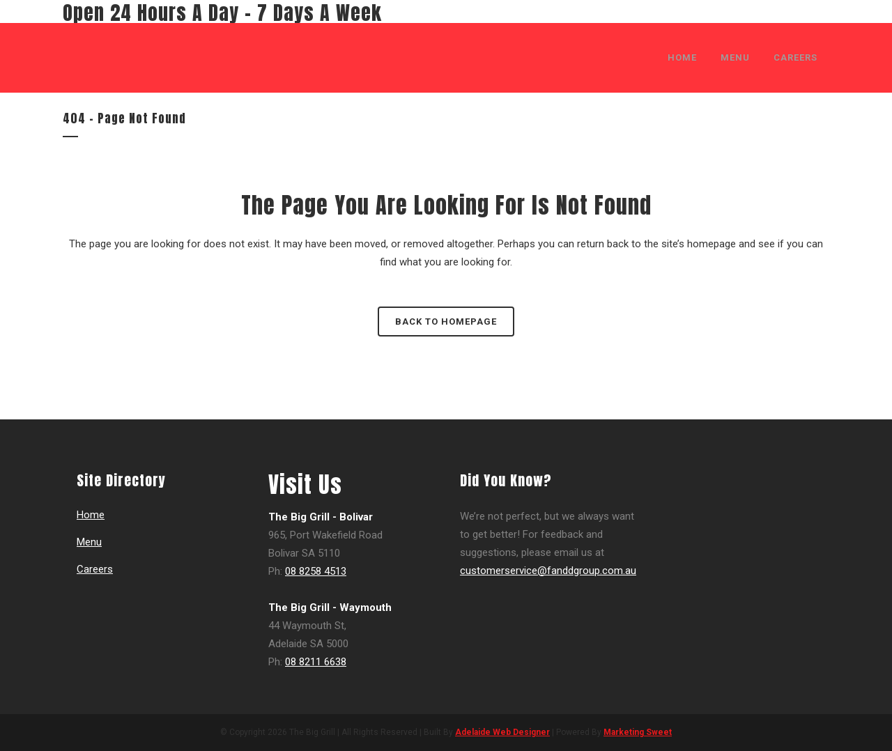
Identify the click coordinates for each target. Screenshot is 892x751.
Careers (95, 569)
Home (91, 515)
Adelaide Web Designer (502, 732)
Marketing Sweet (637, 732)
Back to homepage (446, 321)
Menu (89, 542)
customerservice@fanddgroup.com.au (548, 570)
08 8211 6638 (315, 662)
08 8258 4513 (315, 571)
